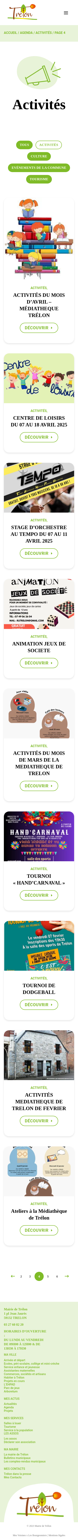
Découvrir (36, 327)
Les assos (10, 1438)
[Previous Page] (12, 1276)
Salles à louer (12, 1423)
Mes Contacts (13, 1477)
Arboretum (11, 1391)
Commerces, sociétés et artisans (25, 1374)
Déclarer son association (20, 1442)
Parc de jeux (12, 1388)
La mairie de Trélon (16, 1454)
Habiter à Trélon (14, 1377)
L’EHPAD (9, 1384)
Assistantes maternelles (19, 1370)
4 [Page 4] (39, 1276)
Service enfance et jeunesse (22, 1367)
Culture (39, 156)
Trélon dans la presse (17, 1474)
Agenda (26, 33)
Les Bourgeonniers (37, 1535)
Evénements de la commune (39, 167)
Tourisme (39, 179)
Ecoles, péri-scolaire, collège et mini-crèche (31, 1363)
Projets (8, 1410)
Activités (44, 33)
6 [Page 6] (57, 1276)
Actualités (10, 1403)
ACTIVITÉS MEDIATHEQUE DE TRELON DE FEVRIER (39, 1101)
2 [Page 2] (21, 1276)
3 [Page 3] (30, 1276)
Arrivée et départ (14, 1360)
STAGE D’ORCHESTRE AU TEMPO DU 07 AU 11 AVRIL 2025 (39, 534)
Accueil (10, 33)
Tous (24, 145)
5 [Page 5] (48, 1276)
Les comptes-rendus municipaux (25, 1461)
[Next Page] (66, 1276)
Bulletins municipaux (17, 1458)
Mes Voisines (19, 1535)
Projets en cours (14, 1381)
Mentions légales (57, 1535)
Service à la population (18, 1430)
